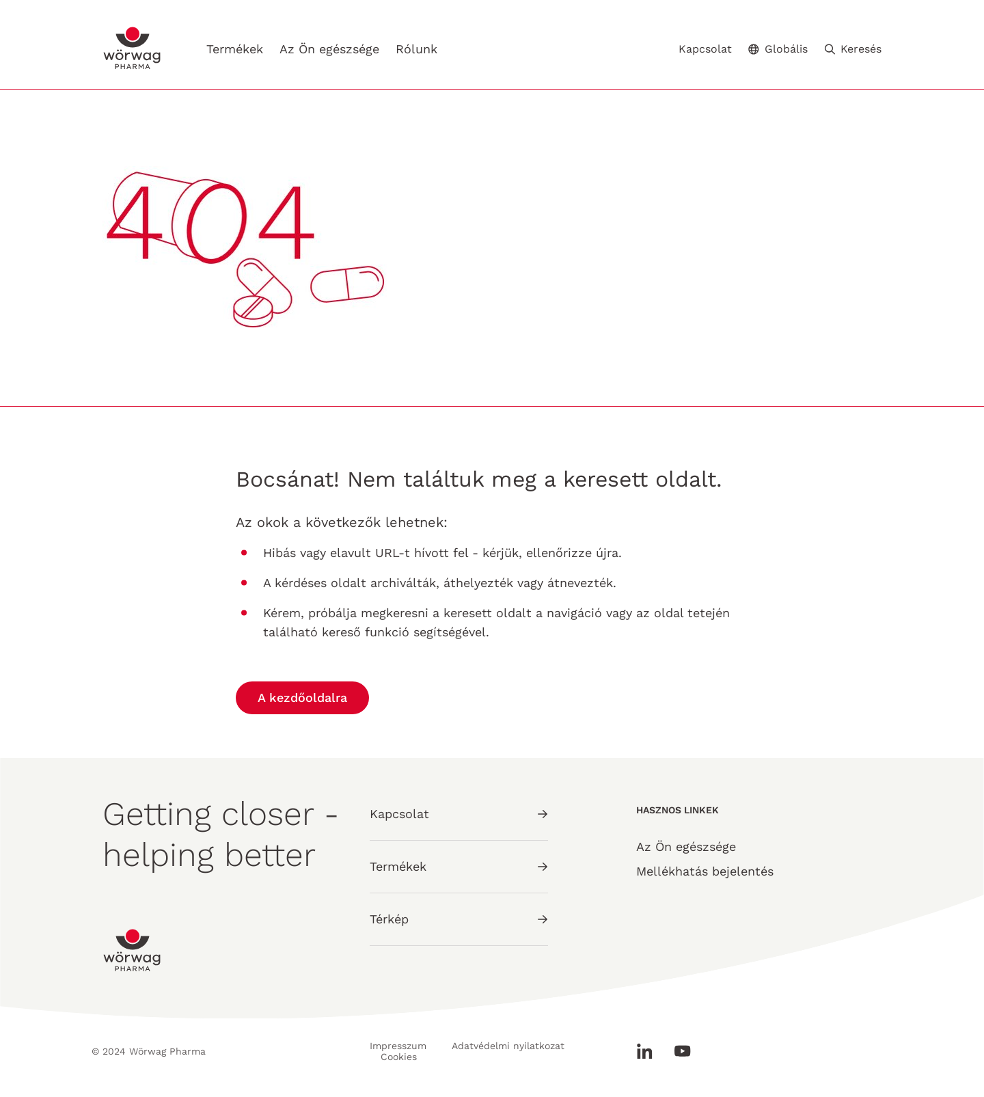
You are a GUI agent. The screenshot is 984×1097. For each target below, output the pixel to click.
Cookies (399, 1056)
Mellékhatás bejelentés (705, 871)
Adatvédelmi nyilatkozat (508, 1046)
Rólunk (416, 49)
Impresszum (398, 1046)
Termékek (234, 49)
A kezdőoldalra (302, 697)
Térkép (459, 919)
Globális (778, 48)
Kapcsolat (705, 49)
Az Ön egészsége (329, 49)
